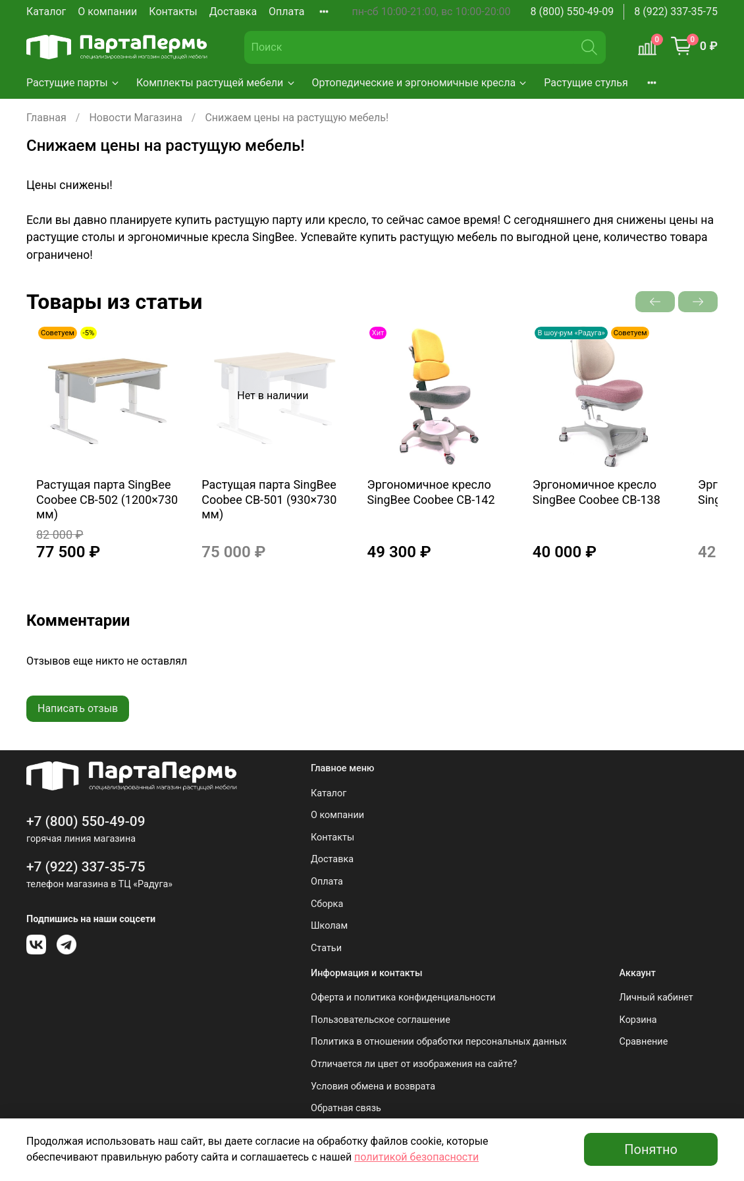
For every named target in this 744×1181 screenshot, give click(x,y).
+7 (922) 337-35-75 (86, 867)
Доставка (233, 11)
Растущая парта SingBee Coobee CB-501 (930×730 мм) (272, 512)
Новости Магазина (135, 117)
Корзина (638, 1020)
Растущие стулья (586, 82)
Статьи (326, 948)
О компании (107, 11)
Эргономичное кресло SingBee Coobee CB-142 (448, 505)
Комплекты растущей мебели (216, 82)
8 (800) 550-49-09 (572, 11)
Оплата (286, 11)
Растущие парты (73, 82)
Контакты (173, 11)
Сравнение (644, 1041)
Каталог (46, 11)
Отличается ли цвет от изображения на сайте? (414, 1064)
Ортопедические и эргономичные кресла (420, 82)
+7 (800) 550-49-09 (86, 821)
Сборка (327, 904)
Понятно (651, 1149)
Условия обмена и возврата (373, 1086)
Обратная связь (346, 1108)
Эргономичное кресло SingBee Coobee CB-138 (626, 505)
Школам (329, 925)
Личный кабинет (656, 997)
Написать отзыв (78, 721)
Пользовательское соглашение (380, 1020)
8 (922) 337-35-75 (676, 11)
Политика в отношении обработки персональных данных (439, 1041)
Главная (46, 117)
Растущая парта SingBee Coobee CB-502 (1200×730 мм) (97, 512)
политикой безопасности (416, 1157)
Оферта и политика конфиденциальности (403, 997)
